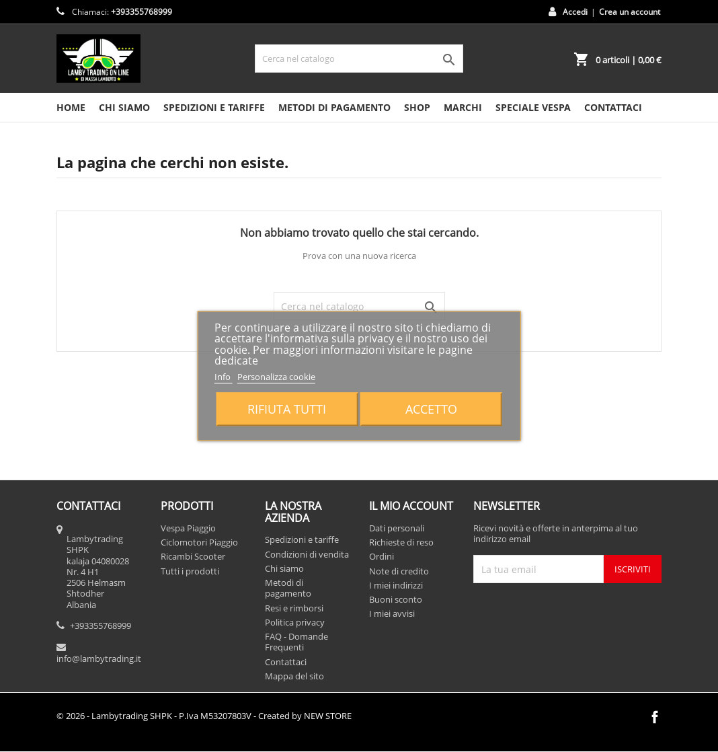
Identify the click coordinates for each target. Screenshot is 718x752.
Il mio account (411, 505)
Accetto (431, 409)
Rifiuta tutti (286, 409)
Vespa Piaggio (188, 528)
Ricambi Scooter (193, 556)
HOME (70, 107)
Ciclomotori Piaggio (199, 542)
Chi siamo (124, 107)
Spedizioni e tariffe (214, 107)
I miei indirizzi (396, 585)
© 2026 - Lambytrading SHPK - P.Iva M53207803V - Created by (204, 716)
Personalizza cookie (276, 377)
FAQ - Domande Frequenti (296, 641)
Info (223, 377)
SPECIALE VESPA (533, 107)
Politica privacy (295, 622)
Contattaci (286, 662)
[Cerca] (359, 58)
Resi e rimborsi (294, 608)
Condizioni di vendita (307, 554)
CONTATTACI (613, 107)
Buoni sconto (395, 599)
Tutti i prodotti (190, 571)
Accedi (575, 11)
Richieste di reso (401, 542)
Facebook (655, 717)
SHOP (417, 107)
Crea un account (629, 11)
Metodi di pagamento (334, 107)
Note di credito (399, 571)
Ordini (381, 556)
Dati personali (396, 528)
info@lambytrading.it (98, 658)
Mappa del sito (294, 676)
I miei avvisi (392, 613)
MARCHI (463, 107)
